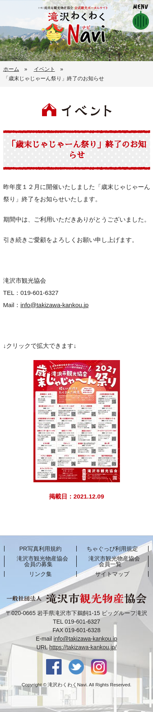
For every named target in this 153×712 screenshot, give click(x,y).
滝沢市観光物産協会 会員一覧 (114, 561)
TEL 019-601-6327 (76, 621)
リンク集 (40, 574)
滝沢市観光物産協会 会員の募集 (42, 561)
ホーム (11, 69)
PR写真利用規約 (40, 548)
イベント (44, 69)
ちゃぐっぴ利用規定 (112, 548)
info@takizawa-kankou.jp (54, 304)
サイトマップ (112, 574)
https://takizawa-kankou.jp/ (83, 647)
